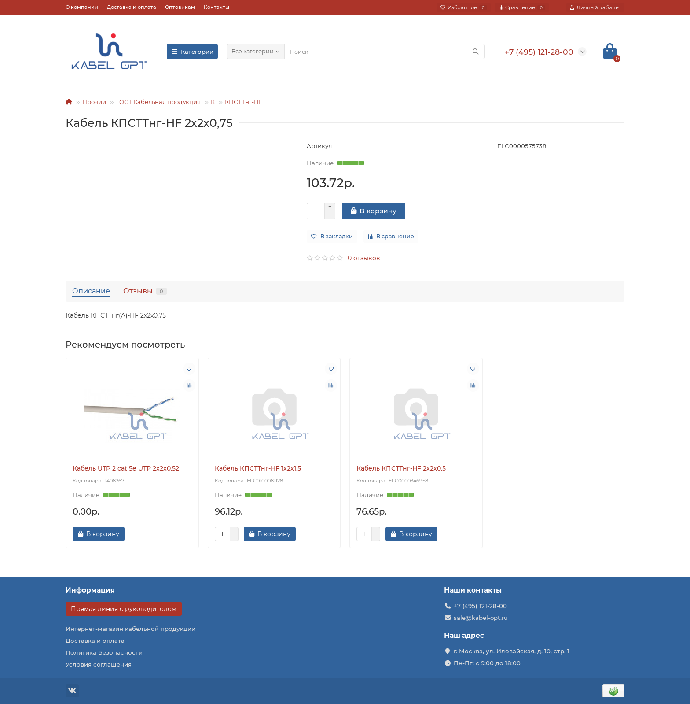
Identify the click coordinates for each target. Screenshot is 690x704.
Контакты (216, 7)
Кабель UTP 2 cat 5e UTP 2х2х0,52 (126, 468)
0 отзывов (364, 258)
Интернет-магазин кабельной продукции (130, 628)
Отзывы (145, 290)
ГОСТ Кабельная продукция (158, 101)
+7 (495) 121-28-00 (480, 605)
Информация (90, 590)
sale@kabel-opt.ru (481, 617)
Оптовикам (180, 7)
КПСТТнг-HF (243, 101)
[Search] (384, 51)
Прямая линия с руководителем (123, 609)
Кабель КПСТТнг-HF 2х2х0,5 (401, 468)
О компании (82, 7)
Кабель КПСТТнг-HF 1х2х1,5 (258, 468)
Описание (91, 290)
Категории (192, 51)
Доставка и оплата (131, 7)
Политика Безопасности (104, 652)
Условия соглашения (99, 664)
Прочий (94, 101)
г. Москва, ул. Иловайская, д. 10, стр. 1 (511, 651)
